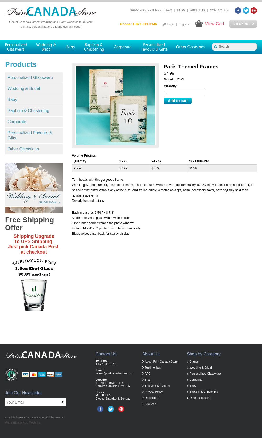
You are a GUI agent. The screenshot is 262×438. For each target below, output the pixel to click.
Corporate (17, 121)
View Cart (214, 23)
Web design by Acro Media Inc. (23, 422)
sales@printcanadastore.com (114, 373)
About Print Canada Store (161, 361)
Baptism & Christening (28, 110)
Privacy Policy (154, 391)
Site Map (150, 403)
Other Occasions (23, 149)
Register (184, 24)
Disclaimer (151, 397)
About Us (197, 10)
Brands (194, 361)
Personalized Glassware (30, 77)
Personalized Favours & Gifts (30, 135)
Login (171, 24)
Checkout (243, 24)
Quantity (170, 86)
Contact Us (219, 10)
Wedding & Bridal (24, 88)
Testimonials (153, 367)
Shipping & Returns (145, 10)
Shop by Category (204, 354)
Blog (181, 10)
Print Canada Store (34, 417)
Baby (12, 99)
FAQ (169, 10)
